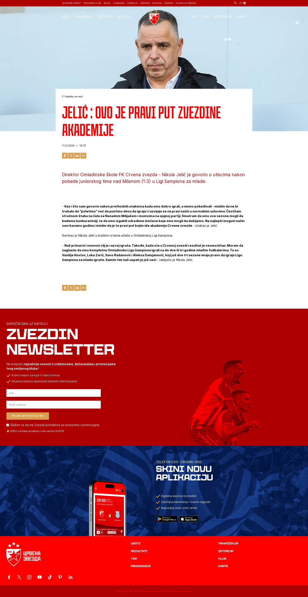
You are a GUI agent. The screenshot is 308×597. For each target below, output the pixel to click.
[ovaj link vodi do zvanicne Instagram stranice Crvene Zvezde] (29, 577)
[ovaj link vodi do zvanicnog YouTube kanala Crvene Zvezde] (39, 577)
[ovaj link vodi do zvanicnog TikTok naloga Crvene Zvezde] (49, 577)
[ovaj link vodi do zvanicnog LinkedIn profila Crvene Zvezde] (70, 577)
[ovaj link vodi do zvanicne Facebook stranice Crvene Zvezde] (9, 577)
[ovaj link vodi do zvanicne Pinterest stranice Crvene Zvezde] (60, 577)
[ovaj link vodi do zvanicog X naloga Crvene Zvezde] (19, 577)
